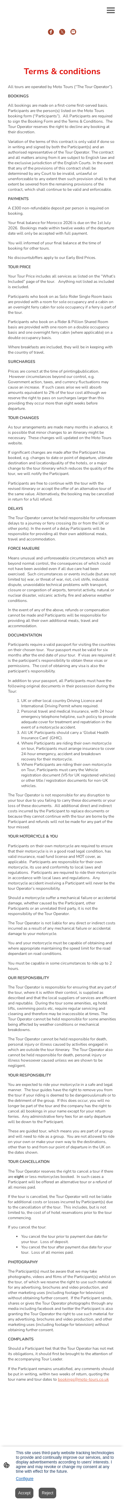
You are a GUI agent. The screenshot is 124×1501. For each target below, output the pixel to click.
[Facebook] (51, 32)
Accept (24, 1493)
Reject (47, 1493)
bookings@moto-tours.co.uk (83, 1379)
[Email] (73, 32)
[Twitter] (62, 32)
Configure (24, 1478)
